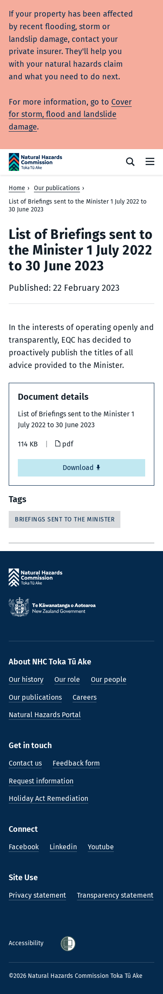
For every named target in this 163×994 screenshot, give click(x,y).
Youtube (101, 847)
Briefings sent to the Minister (64, 519)
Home (17, 188)
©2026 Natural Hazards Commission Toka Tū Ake (76, 976)
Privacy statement (37, 895)
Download (82, 467)
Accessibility (27, 943)
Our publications (57, 188)
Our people (108, 679)
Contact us (25, 763)
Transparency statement (115, 895)
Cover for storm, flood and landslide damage (70, 114)
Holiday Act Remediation (48, 798)
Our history (26, 679)
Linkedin (63, 847)
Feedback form (76, 763)
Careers (84, 697)
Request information (41, 781)
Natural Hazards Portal (45, 715)
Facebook (24, 847)
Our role (67, 679)
